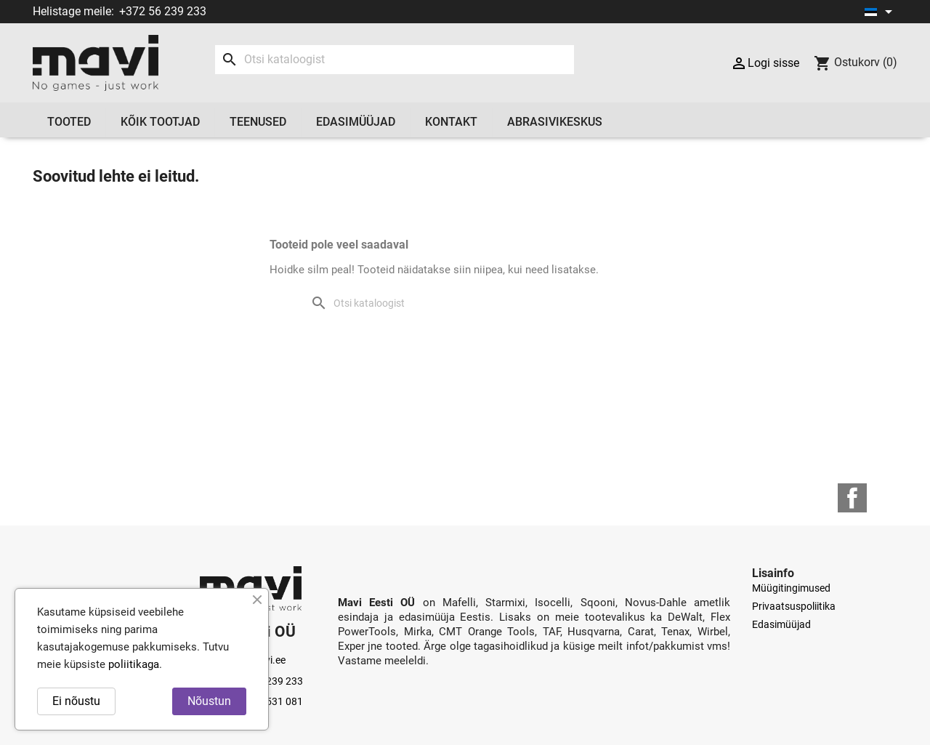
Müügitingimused (791, 588)
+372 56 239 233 (162, 11)
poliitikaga (133, 664)
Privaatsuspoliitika (794, 606)
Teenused (258, 122)
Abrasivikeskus (554, 122)
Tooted (69, 122)
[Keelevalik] (881, 11)
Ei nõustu (76, 701)
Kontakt (451, 122)
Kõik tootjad (160, 122)
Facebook (852, 497)
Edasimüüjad (355, 122)
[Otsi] (394, 59)
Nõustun (209, 701)
